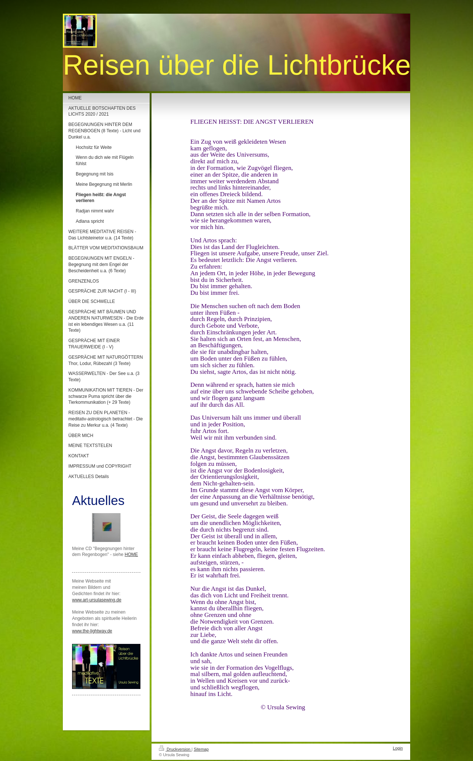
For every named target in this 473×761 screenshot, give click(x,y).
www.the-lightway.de (92, 631)
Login (398, 748)
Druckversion (175, 749)
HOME (131, 554)
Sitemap (201, 749)
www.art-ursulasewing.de (96, 600)
